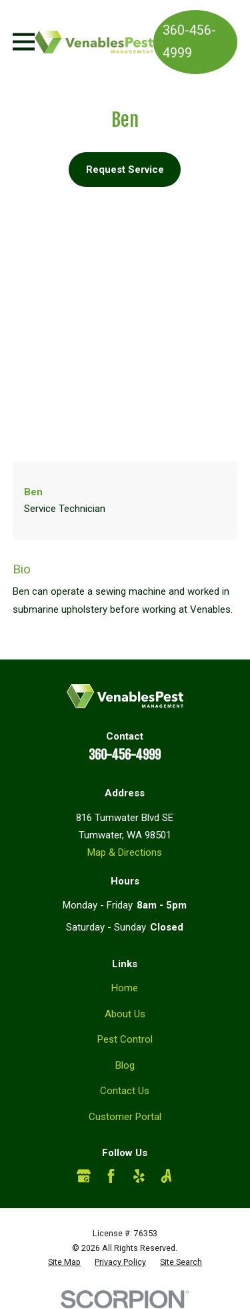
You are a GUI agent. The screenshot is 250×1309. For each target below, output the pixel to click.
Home (124, 988)
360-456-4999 (189, 42)
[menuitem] (64, 1262)
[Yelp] (139, 1176)
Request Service (125, 170)
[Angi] (166, 1176)
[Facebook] (111, 1176)
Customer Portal (125, 1117)
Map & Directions (124, 852)
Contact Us (124, 1091)
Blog (125, 1065)
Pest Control (125, 1039)
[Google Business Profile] (84, 1176)
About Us (125, 1014)
